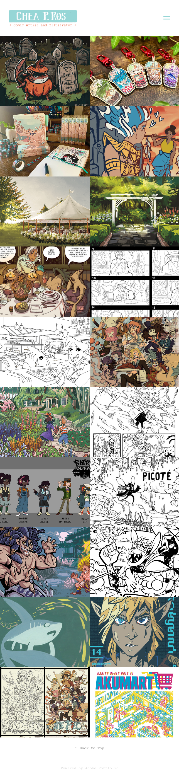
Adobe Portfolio (102, 768)
